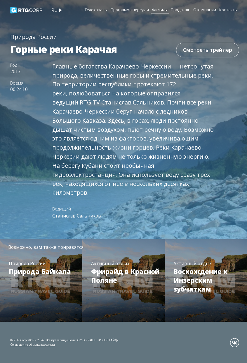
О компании (204, 9)
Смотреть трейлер (207, 49)
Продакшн (180, 9)
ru (54, 10)
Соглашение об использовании (32, 345)
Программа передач (130, 9)
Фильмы (160, 9)
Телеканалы (96, 9)
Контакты (228, 9)
